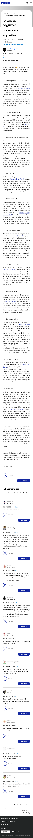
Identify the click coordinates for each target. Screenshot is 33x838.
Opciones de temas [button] (27, 17)
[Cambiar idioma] (5, 831)
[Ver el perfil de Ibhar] (8, 633)
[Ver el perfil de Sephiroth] (10, 501)
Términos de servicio (8, 821)
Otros (4, 57)
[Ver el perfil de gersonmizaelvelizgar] (13, 661)
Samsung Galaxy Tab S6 (17, 179)
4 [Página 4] (14, 493)
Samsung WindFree (23, 324)
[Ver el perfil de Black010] (9, 776)
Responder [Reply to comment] (24, 520)
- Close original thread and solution (13, 44)
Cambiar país (15, 832)
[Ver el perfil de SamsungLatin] (14, 49)
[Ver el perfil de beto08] (9, 720)
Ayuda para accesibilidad (9, 818)
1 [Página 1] (8, 493)
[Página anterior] (5, 493)
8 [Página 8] (26, 493)
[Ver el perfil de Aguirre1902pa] (11, 527)
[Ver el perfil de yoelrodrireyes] (11, 748)
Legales (3, 828)
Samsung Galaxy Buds (17, 236)
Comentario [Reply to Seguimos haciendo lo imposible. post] (23, 480)
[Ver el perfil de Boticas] (9, 565)
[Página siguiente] (6, 496)
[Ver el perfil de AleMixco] (9, 691)
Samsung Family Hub (17, 409)
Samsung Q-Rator (10, 301)
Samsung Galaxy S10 (24, 88)
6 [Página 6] (20, 493)
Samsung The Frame (9, 270)
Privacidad (4, 825)
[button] (27, 49)
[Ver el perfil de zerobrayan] (10, 597)
